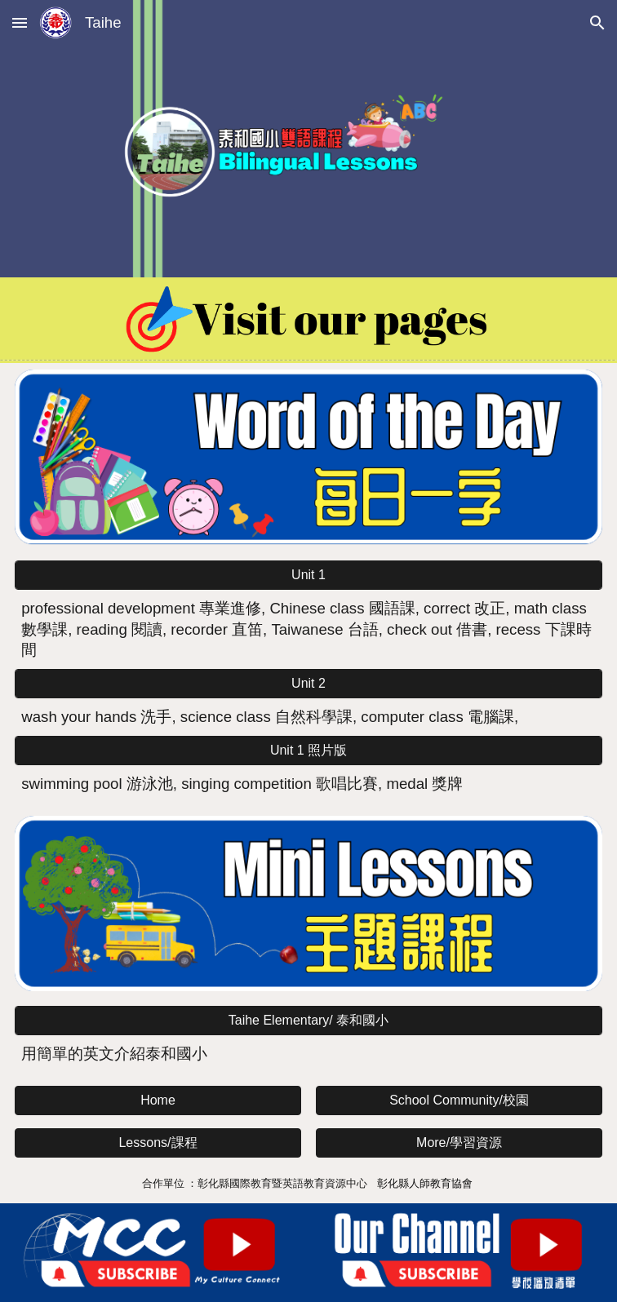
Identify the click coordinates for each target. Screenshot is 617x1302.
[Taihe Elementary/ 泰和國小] (308, 1021)
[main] (308, 629)
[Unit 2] (308, 683)
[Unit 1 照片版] (308, 751)
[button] (19, 22)
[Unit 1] (308, 575)
